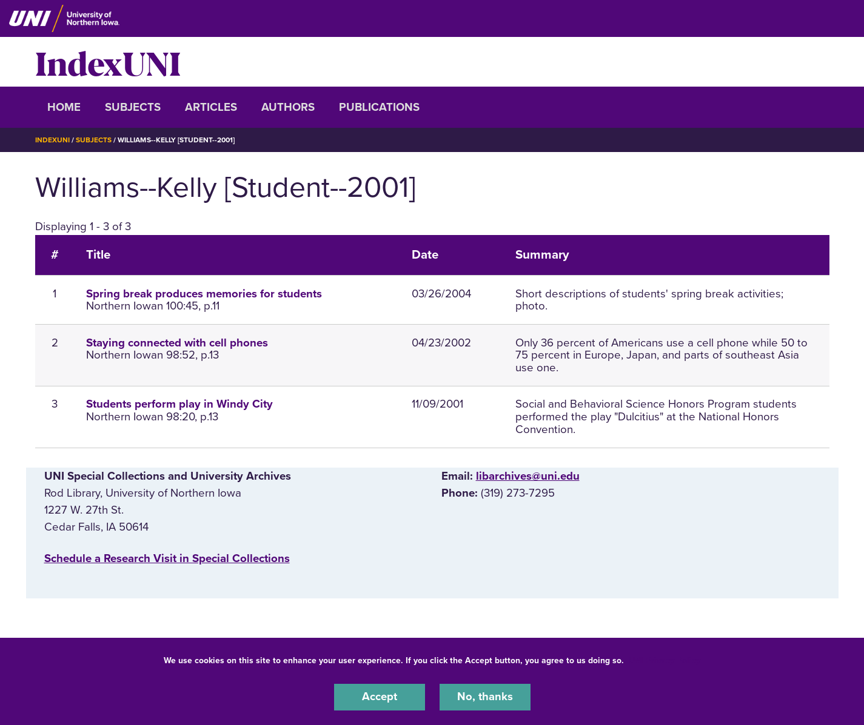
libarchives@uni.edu (528, 475)
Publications (379, 107)
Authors (288, 107)
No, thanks (485, 697)
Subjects (133, 107)
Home (64, 107)
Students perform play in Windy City (179, 404)
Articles (211, 107)
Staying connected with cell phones (177, 342)
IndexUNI (108, 61)
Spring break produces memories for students (204, 293)
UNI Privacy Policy (664, 660)
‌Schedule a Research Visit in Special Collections (167, 557)
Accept (379, 697)
